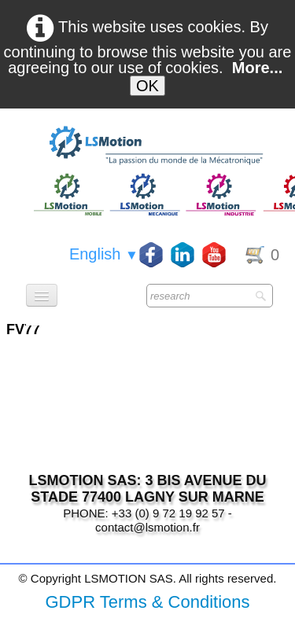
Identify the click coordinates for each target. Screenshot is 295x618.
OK (147, 85)
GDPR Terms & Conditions (147, 602)
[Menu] (41, 295)
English (103, 254)
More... (257, 67)
